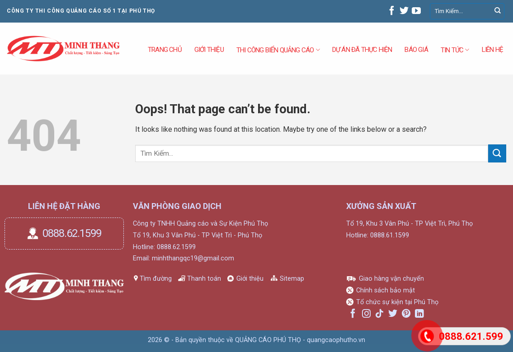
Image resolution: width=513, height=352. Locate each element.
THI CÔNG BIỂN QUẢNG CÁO (278, 50)
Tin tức (455, 50)
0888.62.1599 (71, 233)
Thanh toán (204, 279)
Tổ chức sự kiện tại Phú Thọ (397, 302)
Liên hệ (492, 49)
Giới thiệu (250, 279)
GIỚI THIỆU (209, 49)
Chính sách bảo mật (385, 290)
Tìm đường (156, 279)
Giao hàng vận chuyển (391, 279)
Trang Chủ (165, 49)
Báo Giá (416, 49)
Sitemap (292, 279)
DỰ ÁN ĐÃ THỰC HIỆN (362, 49)
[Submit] (497, 11)
